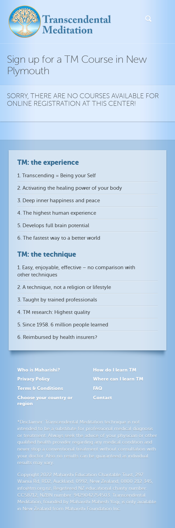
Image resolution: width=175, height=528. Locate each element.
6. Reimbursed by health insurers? (57, 337)
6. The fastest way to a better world (58, 238)
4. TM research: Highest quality (53, 312)
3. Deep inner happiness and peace (58, 201)
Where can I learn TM (118, 379)
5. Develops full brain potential (53, 226)
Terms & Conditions (40, 388)
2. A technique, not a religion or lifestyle (64, 287)
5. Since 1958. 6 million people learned (62, 325)
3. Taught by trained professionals (57, 300)
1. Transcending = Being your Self (56, 176)
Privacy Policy (33, 379)
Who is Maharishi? (38, 370)
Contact (102, 397)
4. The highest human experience (56, 213)
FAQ (97, 388)
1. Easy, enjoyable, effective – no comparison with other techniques (76, 271)
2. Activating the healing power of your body (69, 188)
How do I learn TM (114, 370)
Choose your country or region (45, 400)
